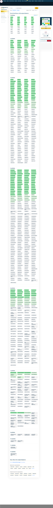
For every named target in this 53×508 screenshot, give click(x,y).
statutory (19, 98)
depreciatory (20, 198)
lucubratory (20, 249)
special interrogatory (13, 426)
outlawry (33, 42)
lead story (19, 51)
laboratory (12, 88)
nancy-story (13, 143)
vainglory (12, 47)
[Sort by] (36, 10)
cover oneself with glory (20, 387)
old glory (26, 51)
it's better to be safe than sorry (27, 435)
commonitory (20, 216)
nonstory (19, 63)
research (19, 468)
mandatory (19, 90)
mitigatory (26, 251)
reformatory (13, 191)
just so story (20, 136)
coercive (21, 475)
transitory (33, 98)
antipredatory (27, 305)
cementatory (13, 213)
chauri (19, 27)
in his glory (26, 132)
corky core (19, 120)
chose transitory (20, 213)
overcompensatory (35, 399)
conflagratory (13, 219)
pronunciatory (13, 344)
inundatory (33, 244)
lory (11, 22)
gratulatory (19, 237)
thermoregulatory (27, 372)
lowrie (19, 22)
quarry (33, 22)
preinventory (34, 258)
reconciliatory (34, 304)
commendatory (13, 173)
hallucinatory (20, 293)
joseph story (34, 134)
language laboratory (33, 331)
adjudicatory (13, 290)
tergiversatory (13, 360)
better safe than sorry (13, 308)
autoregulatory (34, 372)
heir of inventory (27, 326)
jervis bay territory (12, 397)
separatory (33, 97)
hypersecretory (20, 328)
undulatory (19, 194)
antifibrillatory (27, 379)
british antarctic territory (13, 435)
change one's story (20, 117)
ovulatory (12, 189)
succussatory (13, 272)
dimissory (26, 124)
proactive (12, 475)
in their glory (13, 134)
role (27, 468)
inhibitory (26, 184)
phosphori (33, 63)
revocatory (19, 268)
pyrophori (12, 150)
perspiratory (34, 256)
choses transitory (20, 312)
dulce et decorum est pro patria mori (13, 454)
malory (12, 63)
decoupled (25, 475)
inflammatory (20, 184)
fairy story (26, 84)
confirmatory (34, 173)
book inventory (34, 208)
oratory (26, 91)
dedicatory (26, 177)
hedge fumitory (27, 237)
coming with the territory (34, 418)
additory (19, 109)
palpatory (26, 145)
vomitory (26, 160)
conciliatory (13, 291)
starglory (26, 68)
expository (33, 182)
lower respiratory (19, 397)
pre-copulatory (27, 340)
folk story (33, 58)
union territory (27, 360)
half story (12, 61)
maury (33, 31)
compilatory (27, 216)
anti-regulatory (20, 379)
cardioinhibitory (27, 417)
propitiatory (34, 189)
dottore (19, 49)
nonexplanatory (20, 336)
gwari (12, 31)
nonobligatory (27, 336)
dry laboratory (13, 226)
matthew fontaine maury (27, 334)
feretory (33, 127)
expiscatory (33, 230)
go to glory (33, 129)
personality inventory (33, 435)
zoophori (33, 72)
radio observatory (27, 423)
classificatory (34, 290)
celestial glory (34, 211)
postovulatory (20, 340)
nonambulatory (20, 302)
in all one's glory (34, 240)
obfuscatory (13, 254)
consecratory (20, 219)
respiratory (33, 191)
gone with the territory (13, 392)
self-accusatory (20, 351)
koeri (25, 31)
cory (25, 17)
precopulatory (13, 342)
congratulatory (20, 291)
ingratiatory (20, 331)
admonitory (20, 170)
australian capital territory (13, 441)
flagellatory (19, 233)
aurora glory (13, 208)
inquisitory (19, 244)
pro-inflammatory (27, 342)
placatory (26, 146)
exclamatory (20, 180)
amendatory (34, 170)
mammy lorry (34, 138)
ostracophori (34, 254)
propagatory (20, 261)
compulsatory (34, 216)
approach (17, 466)
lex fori (33, 61)
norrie (26, 22)
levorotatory (34, 300)
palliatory (12, 256)
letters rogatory (20, 333)
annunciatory (34, 205)
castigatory (26, 211)
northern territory (33, 336)
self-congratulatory (13, 404)
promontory (13, 95)
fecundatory (13, 233)
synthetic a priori (27, 403)
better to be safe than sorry (13, 418)
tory (32, 24)
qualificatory (20, 344)
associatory (33, 305)
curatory (19, 122)
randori (12, 66)
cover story (33, 81)
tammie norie (13, 159)
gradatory (12, 131)
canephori (26, 112)
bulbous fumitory (34, 307)
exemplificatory (13, 389)
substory (33, 68)
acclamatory (34, 201)
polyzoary (12, 148)
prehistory (26, 93)
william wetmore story (34, 363)
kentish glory (34, 136)
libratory (12, 138)
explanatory (20, 182)
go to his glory (27, 235)
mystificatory (34, 251)
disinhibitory (27, 319)
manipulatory (13, 302)
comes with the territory (34, 385)
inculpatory (12, 184)
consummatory (34, 196)
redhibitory (26, 263)
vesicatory (33, 278)
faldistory (19, 127)
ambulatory (26, 170)
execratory (12, 230)
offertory (19, 91)
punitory (33, 148)
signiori (33, 153)
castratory (26, 114)
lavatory (26, 88)
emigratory (12, 228)
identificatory (20, 374)
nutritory (33, 143)
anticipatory (20, 290)
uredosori (33, 275)
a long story (13, 109)
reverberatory (27, 297)
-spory (12, 27)
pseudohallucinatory (21, 422)
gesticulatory (20, 326)
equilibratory (27, 321)
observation (12, 466)
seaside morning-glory (13, 352)
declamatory (13, 177)
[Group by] (30, 10)
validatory (26, 278)
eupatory (33, 125)
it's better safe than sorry (27, 395)
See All (33, 468)
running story (20, 152)
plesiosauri (12, 258)
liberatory (33, 88)
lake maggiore (20, 247)
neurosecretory (27, 295)
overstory (33, 91)
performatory (20, 256)
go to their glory (13, 237)
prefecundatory (20, 342)
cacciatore (33, 100)
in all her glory (20, 240)
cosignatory (19, 221)
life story (12, 42)
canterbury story (13, 310)
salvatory (33, 152)
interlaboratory (27, 293)
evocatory (26, 228)
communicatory (27, 315)
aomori (12, 111)
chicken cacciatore (12, 313)
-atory (32, 52)
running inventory (33, 347)
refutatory (33, 263)
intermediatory (20, 394)
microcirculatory (27, 374)
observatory (27, 187)
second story (20, 97)
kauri (18, 20)
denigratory (33, 223)
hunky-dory (33, 131)
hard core (33, 49)
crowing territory (13, 317)
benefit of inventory (33, 415)
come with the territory (27, 385)
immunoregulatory (28, 412)
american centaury (33, 377)
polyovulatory (20, 401)
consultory (12, 120)
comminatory (13, 216)
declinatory (12, 223)
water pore (12, 162)
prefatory (19, 93)
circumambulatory (35, 381)
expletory (12, 127)
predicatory (26, 258)
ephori (26, 49)
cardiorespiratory (13, 412)
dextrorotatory (27, 298)
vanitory (12, 160)
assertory (19, 111)
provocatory (27, 261)
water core (33, 160)
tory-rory (33, 159)
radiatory (33, 261)
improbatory (13, 240)
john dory (19, 61)
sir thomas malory (12, 359)
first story (19, 40)
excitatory (12, 180)
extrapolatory (27, 323)
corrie (12, 17)
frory (25, 29)
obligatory (19, 187)
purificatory (20, 304)
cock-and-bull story (27, 214)
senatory (19, 153)
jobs (33, 466)
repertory (26, 95)
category (19, 81)
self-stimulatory (13, 355)
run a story (12, 152)
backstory (26, 47)
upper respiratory (33, 404)
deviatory (19, 124)
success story (34, 107)
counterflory (34, 120)
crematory (12, 83)
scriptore (33, 66)
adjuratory (19, 203)
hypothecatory (27, 328)
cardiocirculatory (20, 417)
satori (32, 51)
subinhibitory (27, 358)
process (21, 466)
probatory (19, 148)
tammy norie (20, 159)
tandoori (19, 52)
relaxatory (12, 265)
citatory (19, 118)
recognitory (13, 263)
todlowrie (33, 70)
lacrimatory (13, 247)
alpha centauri (13, 196)
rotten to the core (27, 347)
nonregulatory (34, 302)
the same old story (13, 276)
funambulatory (13, 326)
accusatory (12, 170)
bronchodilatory (27, 307)
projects (15, 468)
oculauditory (13, 338)
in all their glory (13, 242)
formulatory (27, 233)
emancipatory (13, 293)
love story (19, 42)
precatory (12, 107)
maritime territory (33, 397)
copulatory (33, 175)
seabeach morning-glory (34, 349)
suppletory (26, 157)
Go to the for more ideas (17, 462)
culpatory (12, 122)
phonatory (33, 105)
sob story (12, 52)
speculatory (19, 270)
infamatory (33, 242)
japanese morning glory (34, 395)
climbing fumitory (12, 315)
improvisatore (13, 300)
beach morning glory (27, 209)
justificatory (20, 295)
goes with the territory (34, 390)
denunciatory (20, 298)
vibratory (26, 100)
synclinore (33, 157)
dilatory (26, 83)
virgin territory (13, 362)
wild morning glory (34, 280)
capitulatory (20, 310)
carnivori (19, 114)
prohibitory (26, 189)
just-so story (27, 136)
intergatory (26, 244)
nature (30, 468)
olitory (19, 145)
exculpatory (27, 180)
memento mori (34, 198)
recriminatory (27, 344)
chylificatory (27, 312)
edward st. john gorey (13, 321)
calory (33, 47)
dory (32, 17)
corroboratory (13, 221)
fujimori (12, 129)
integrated (34, 473)
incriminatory (27, 300)
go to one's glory (34, 235)
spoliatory (12, 155)
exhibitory (19, 230)
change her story (34, 114)
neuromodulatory (27, 399)
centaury (12, 49)
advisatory (33, 203)
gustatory (12, 86)
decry (45, 36)
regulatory (19, 191)
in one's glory (34, 132)
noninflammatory (27, 302)
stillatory (26, 155)
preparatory (20, 189)
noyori (26, 63)
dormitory (33, 83)
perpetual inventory (33, 420)
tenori (26, 70)
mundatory (33, 141)
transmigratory (20, 275)
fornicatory (33, 233)
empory (19, 58)
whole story (19, 47)
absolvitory (26, 201)
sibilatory (12, 270)
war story (26, 52)
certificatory (34, 310)
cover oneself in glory (13, 387)
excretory (12, 84)
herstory (12, 51)
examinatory (34, 321)
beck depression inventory (27, 415)
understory (12, 100)
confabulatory (34, 315)
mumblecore (27, 141)
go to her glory (20, 235)
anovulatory (34, 297)
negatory (19, 143)
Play (46, 28)
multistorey (33, 104)
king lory (26, 61)
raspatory (19, 150)
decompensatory (27, 317)
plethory (19, 65)
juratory (12, 136)
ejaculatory (33, 291)
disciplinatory (20, 319)
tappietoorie (34, 272)
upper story (19, 100)
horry (12, 20)
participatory (34, 295)
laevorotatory (27, 331)
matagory (12, 139)
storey (12, 24)
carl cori (12, 56)
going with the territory (13, 420)
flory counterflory (34, 324)
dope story (12, 58)
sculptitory (12, 153)
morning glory (27, 104)
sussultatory (27, 272)
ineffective (25, 473)
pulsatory (26, 148)
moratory (33, 139)
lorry (32, 20)
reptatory (26, 150)
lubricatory (12, 249)
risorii (26, 66)
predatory (12, 93)
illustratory (33, 237)
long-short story (20, 138)
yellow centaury (13, 282)
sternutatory (27, 270)
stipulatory (33, 270)
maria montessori (26, 397)
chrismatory (34, 116)
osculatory (26, 254)
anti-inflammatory (13, 380)
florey (19, 29)
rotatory (12, 97)
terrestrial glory (20, 360)
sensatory (26, 153)
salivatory (26, 268)
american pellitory (33, 413)
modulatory (13, 187)
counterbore (13, 102)
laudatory (19, 88)
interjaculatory (13, 394)
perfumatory (27, 256)
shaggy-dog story (34, 268)
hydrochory (13, 132)
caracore (12, 114)
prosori (26, 65)
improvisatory (20, 300)
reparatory (26, 265)
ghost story (33, 40)
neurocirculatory (20, 399)
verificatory (33, 360)
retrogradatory (13, 346)
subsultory (33, 155)
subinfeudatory (20, 358)
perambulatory (34, 338)
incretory (26, 134)
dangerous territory (12, 375)
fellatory (26, 127)
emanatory (26, 226)
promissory (33, 93)
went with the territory (27, 406)
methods (23, 468)
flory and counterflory (20, 390)
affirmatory (19, 205)
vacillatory (19, 278)
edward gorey (20, 125)
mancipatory (34, 249)
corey (32, 27)
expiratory (12, 182)
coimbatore (26, 118)
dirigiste (21, 473)
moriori (12, 141)
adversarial (17, 473)
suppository (13, 194)
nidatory (26, 143)
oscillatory (33, 187)
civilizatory (33, 312)
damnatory (26, 102)
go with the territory (26, 390)
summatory (19, 157)
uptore (26, 72)
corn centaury (27, 120)
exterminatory (20, 323)
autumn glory (13, 112)
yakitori (26, 162)
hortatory (26, 86)
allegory (19, 79)
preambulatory (34, 340)
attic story (26, 111)
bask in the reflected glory (20, 415)
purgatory (19, 95)
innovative (12, 473)
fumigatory (12, 235)
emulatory (19, 228)
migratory (26, 90)
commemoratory (34, 213)
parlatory (33, 145)
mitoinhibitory (13, 399)
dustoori (12, 125)
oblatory (12, 145)
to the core (26, 159)
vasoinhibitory (20, 406)
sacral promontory (20, 349)
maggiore (12, 90)
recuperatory (34, 344)
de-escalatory (20, 317)
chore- (26, 27)
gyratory (19, 86)
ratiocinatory (27, 401)
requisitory (33, 265)
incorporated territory (20, 435)
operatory (19, 105)
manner (11, 468)
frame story (13, 59)
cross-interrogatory (27, 387)
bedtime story (13, 81)
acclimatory (13, 203)
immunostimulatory (28, 420)
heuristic (30, 473)
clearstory (19, 56)
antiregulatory (34, 379)
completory (33, 118)
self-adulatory (27, 351)
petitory (26, 105)
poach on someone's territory (12, 423)
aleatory (33, 194)
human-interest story (13, 329)
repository (26, 191)
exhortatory (27, 230)
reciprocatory (27, 304)
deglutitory (19, 223)
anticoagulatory (13, 415)
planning (25, 466)
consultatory (34, 219)
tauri (18, 24)
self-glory (12, 68)
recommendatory (20, 297)
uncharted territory (19, 377)
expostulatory (13, 323)
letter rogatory (13, 333)
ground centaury (20, 131)
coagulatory (20, 315)
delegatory (26, 223)
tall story (12, 70)
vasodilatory (13, 305)
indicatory (26, 242)
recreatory (19, 263)
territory (26, 98)
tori (25, 24)
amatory (26, 79)
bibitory (19, 112)
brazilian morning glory (20, 382)
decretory (26, 122)
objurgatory (20, 254)
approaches (29, 466)
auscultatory (20, 196)
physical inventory (12, 401)
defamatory (33, 177)
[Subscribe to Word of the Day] (44, 40)
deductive (29, 475)
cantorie (33, 54)
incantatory (26, 198)
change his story (13, 116)
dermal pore (34, 122)
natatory (12, 105)
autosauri (33, 111)
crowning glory (20, 102)
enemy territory (13, 372)
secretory (26, 97)
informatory (13, 244)
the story (19, 45)
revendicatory (20, 346)
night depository (13, 336)
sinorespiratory (20, 403)
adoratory (26, 203)
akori (11, 54)
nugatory (12, 91)
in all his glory (27, 240)
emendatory (34, 226)
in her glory (19, 132)
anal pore (33, 109)
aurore (12, 40)
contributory (27, 175)
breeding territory (19, 308)
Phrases (18, 10)
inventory (33, 86)
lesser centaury (27, 247)
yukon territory (13, 365)
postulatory (19, 258)
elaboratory (20, 226)
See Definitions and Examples (45, 37)
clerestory (26, 81)
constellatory (27, 219)
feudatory (33, 84)
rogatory (33, 95)
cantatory (33, 112)
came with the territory (27, 382)
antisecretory (13, 298)
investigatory (13, 295)
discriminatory (27, 291)
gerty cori (26, 129)
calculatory (19, 211)
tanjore (19, 70)
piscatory (19, 146)
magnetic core (27, 249)
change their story (27, 117)
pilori (11, 65)
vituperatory (27, 362)
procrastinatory (34, 342)
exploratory (26, 182)
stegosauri (19, 155)
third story (26, 45)
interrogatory (34, 293)
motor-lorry (20, 141)
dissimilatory (34, 298)
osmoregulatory (34, 374)
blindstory (26, 54)
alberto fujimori (27, 376)
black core (19, 54)
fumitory (19, 129)
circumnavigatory (13, 384)
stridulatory (13, 201)
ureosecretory (13, 406)
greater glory (34, 102)
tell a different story (34, 359)
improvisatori (34, 328)
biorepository (13, 381)
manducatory (13, 251)
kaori (18, 31)
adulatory (26, 194)
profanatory (13, 261)
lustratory (26, 138)
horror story (13, 104)
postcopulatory (13, 340)
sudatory (12, 157)
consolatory (20, 175)
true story (33, 45)
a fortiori (19, 201)
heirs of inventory (33, 326)
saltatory (19, 107)
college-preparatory (20, 385)
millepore (19, 139)
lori (25, 20)
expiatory (33, 180)
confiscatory (13, 175)
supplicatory (20, 272)
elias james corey (20, 321)
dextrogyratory (34, 317)
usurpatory (12, 278)
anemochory (27, 205)
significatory (34, 355)
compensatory (20, 173)
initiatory (33, 184)
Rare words (14, 10)
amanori (26, 109)
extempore (19, 84)
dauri (11, 29)
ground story (34, 59)
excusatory (33, 228)
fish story (26, 58)
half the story (27, 131)
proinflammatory (13, 297)
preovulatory (13, 304)
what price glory (20, 162)
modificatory (34, 333)
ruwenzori (26, 152)
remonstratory (20, 265)
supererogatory (13, 376)
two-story (19, 72)
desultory (19, 83)
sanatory (26, 107)
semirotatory (20, 355)
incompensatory (13, 331)
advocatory (12, 205)
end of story (27, 125)
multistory (33, 90)
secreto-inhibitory (33, 423)
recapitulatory (34, 401)
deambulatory (34, 221)
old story (26, 42)
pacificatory (27, 338)
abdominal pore (20, 305)
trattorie (12, 72)
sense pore (19, 68)
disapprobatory (13, 319)
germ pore (26, 59)
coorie (26, 56)
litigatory (33, 247)
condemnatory (27, 173)
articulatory (26, 290)
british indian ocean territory (13, 447)
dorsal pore (33, 124)
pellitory (12, 146)
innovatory (16, 475)
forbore (26, 40)
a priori (12, 79)
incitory (19, 134)
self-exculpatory (34, 351)
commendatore (27, 196)
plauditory (33, 146)
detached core (13, 124)
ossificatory (19, 338)
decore (33, 56)
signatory (12, 98)
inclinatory (19, 242)
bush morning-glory (13, 211)
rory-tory (33, 150)
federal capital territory (20, 441)
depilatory (12, 198)
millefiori (19, 251)
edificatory (33, 319)
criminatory (26, 221)
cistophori (12, 118)
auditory (33, 79)
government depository (20, 420)
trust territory (27, 275)
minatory (19, 104)
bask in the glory (20, 208)
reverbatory (13, 268)
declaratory (19, 177)
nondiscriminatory (21, 372)
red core (19, 66)
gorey (32, 29)
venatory (19, 160)
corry (18, 17)
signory (12, 45)
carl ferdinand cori (27, 310)
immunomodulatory (21, 412)
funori (19, 59)
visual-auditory (20, 362)
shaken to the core (27, 356)
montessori (26, 139)
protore (33, 65)
